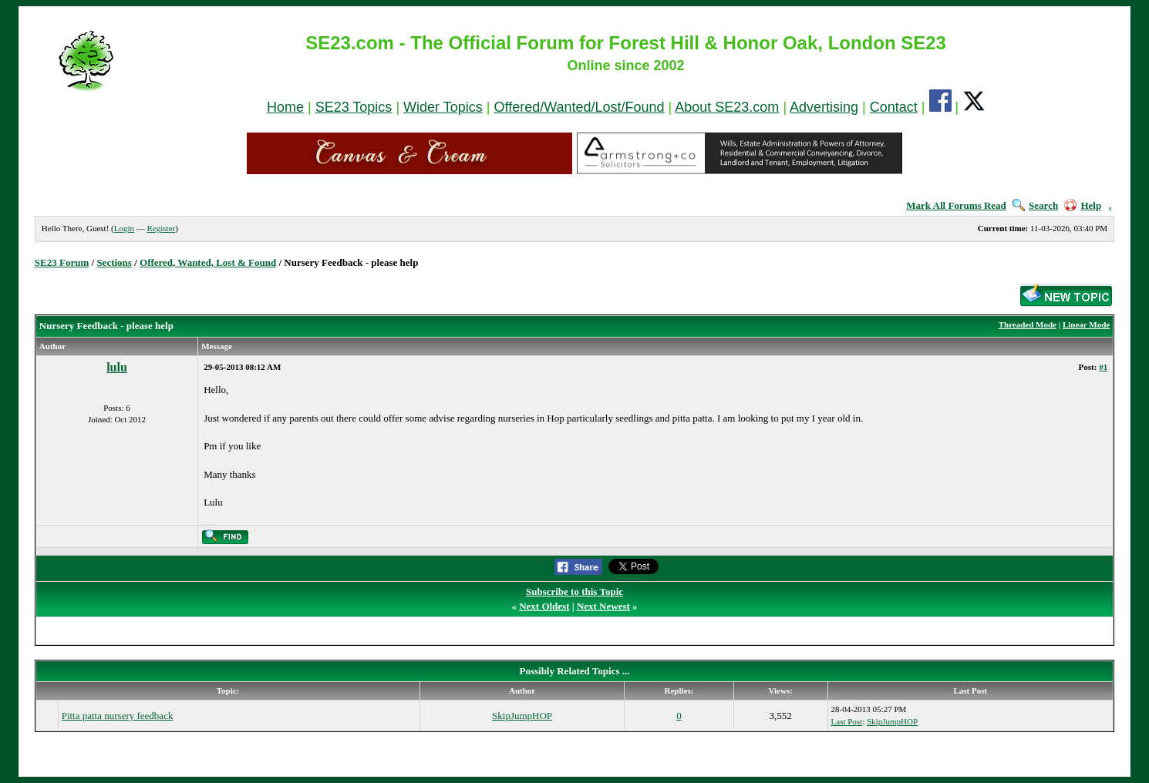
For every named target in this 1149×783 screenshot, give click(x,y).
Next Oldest (544, 606)
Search (1035, 205)
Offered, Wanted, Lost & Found (208, 262)
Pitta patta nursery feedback (118, 715)
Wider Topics (443, 107)
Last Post (847, 721)
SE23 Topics (354, 107)
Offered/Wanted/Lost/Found (579, 107)
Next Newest (603, 606)
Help (1082, 205)
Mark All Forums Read (956, 205)
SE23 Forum (62, 262)
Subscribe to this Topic (574, 591)
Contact (894, 107)
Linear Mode (1086, 324)
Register (161, 228)
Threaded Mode (1027, 324)
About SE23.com (727, 107)
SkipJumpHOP (522, 715)
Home (285, 107)
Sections (114, 262)
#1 (1103, 366)
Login (124, 228)
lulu (116, 367)
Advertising (824, 107)
